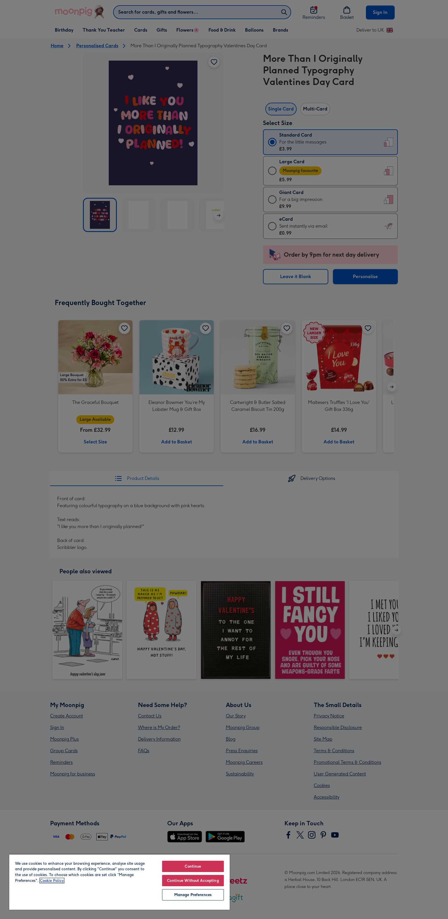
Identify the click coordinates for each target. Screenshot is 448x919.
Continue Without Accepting (193, 880)
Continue (193, 866)
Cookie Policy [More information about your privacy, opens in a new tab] (52, 880)
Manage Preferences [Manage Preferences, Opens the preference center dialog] (193, 895)
